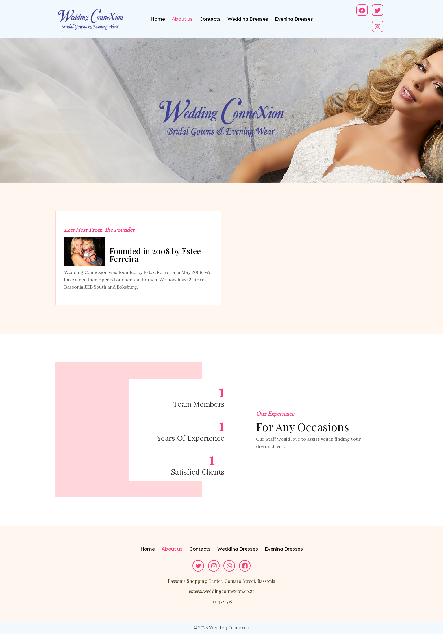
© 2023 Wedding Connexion (221, 627)
